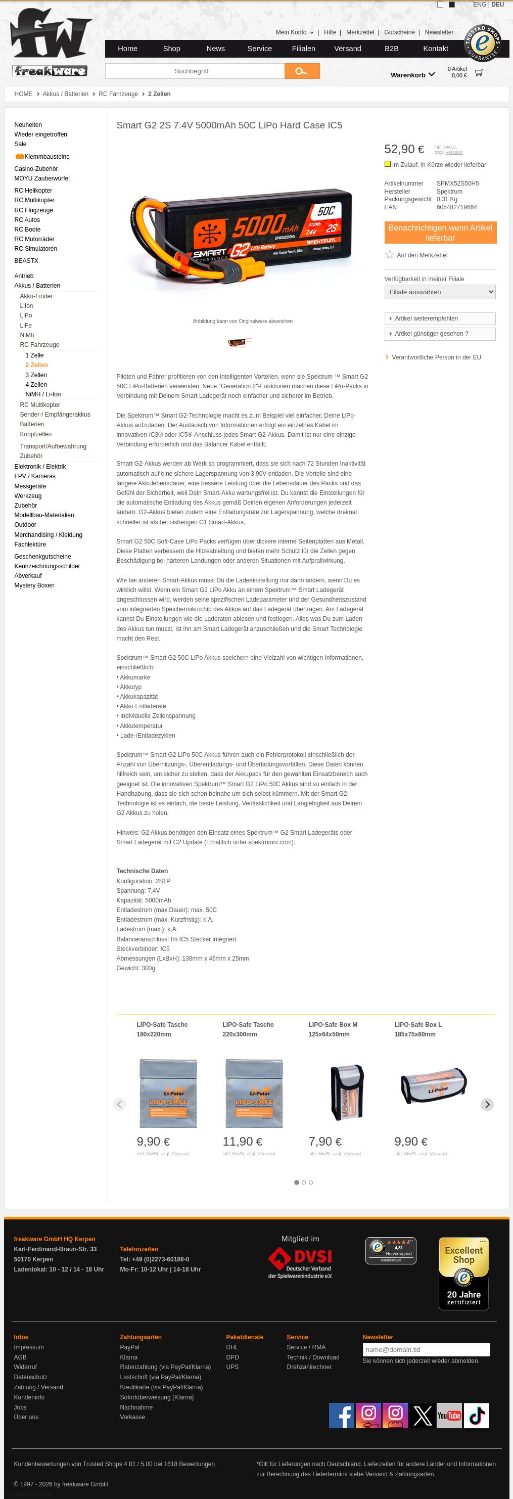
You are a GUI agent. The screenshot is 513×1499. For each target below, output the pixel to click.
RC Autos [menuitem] (27, 219)
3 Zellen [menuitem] (37, 375)
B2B (392, 48)
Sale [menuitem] (21, 144)
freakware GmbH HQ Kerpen (55, 1239)
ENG (479, 4)
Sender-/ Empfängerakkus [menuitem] (55, 414)
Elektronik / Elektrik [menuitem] (40, 466)
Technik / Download (313, 1357)
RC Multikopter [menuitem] (35, 200)
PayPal (129, 1347)
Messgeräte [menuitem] (30, 486)
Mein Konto (295, 32)
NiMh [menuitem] (27, 335)
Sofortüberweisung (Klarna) (157, 1397)
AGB (20, 1357)
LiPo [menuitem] (26, 315)
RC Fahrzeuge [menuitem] (40, 344)
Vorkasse (132, 1417)
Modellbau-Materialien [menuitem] (44, 515)
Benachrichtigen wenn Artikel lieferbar (440, 232)
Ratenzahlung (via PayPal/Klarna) (165, 1367)
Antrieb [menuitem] (24, 276)
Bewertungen (197, 1464)
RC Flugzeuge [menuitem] (34, 210)
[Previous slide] (120, 1104)
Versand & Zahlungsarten (399, 1474)
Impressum (29, 1347)
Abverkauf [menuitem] (28, 575)
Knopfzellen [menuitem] (36, 434)
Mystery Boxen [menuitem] (35, 585)
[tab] (296, 1182)
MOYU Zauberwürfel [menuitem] (42, 178)
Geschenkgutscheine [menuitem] (43, 556)
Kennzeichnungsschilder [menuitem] (47, 566)
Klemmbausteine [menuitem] (42, 156)
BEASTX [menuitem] (26, 260)
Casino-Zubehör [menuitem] (36, 168)
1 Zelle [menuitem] (35, 355)
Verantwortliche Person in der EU (437, 357)
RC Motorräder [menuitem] (35, 239)
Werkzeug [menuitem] (28, 495)
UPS (232, 1367)
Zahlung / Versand (38, 1387)
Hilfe (330, 32)
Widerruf (25, 1367)
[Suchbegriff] (195, 71)
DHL (232, 1347)
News (216, 48)
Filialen (303, 48)
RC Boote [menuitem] (28, 229)
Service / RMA (306, 1347)
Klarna (129, 1357)
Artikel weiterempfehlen (423, 318)
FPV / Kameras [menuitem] (35, 476)
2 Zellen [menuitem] (37, 365)
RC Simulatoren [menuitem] (36, 248)
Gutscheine (399, 32)
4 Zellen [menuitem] (37, 384)
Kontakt (435, 48)
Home (127, 48)
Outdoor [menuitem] (25, 524)
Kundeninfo (29, 1397)
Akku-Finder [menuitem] (36, 296)
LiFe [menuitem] (26, 325)
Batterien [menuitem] (32, 424)
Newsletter (439, 32)
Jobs (20, 1407)
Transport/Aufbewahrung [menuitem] (53, 446)
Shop (171, 48)
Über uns (26, 1417)
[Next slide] (487, 1104)
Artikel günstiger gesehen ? (428, 333)
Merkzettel (360, 32)
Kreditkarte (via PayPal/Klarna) (161, 1387)
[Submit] (302, 71)
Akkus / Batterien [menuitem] (38, 285)
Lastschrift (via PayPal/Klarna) (161, 1377)
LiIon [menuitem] (26, 305)
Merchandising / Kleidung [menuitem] (49, 534)
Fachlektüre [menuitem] (30, 544)
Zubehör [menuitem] (31, 456)
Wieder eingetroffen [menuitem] (41, 134)
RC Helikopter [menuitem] (34, 190)
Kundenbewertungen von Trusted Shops (68, 1464)
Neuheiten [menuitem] (28, 124)
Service (260, 48)
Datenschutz (31, 1377)
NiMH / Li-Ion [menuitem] (43, 394)
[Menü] (410, 1243)
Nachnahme (136, 1407)
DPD (232, 1357)
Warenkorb (413, 74)
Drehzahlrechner (309, 1367)
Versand (347, 48)
